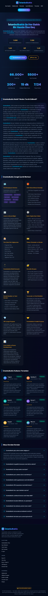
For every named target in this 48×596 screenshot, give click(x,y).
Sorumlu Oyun (5, 579)
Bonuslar (22, 6)
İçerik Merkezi (29, 6)
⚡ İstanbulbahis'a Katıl (18, 58)
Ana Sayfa (7, 6)
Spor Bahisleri (5, 545)
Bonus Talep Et (5, 562)
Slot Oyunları (4, 549)
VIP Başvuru (4, 564)
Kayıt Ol (3, 558)
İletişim (3, 581)
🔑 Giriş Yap (33, 58)
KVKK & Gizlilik (5, 577)
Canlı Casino (4, 547)
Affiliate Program (5, 575)
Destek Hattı (4, 566)
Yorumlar (37, 6)
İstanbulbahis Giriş (24, 9)
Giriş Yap (4, 560)
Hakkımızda (15, 6)
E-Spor (3, 551)
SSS (42, 6)
